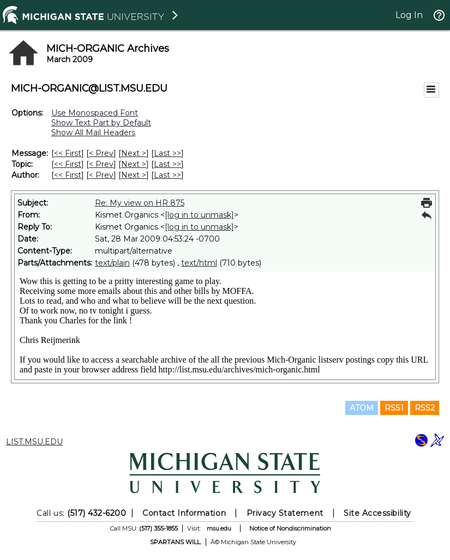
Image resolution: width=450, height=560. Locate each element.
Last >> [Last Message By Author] (167, 175)
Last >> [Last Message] (167, 153)
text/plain (112, 263)
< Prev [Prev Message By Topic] (101, 164)
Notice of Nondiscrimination (290, 528)
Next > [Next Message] (133, 153)
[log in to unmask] (199, 215)
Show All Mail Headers (93, 132)
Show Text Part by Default (101, 123)
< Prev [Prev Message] (101, 153)
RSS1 (394, 408)
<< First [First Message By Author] (67, 175)
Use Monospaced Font (94, 113)
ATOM (362, 408)
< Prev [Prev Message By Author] (101, 175)
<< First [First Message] (67, 153)
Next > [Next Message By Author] (133, 175)
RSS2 (425, 408)
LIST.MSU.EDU (34, 442)
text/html (199, 263)
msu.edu (219, 528)
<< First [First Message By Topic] (67, 164)
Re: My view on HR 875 (139, 203)
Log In (409, 15)
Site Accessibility (377, 513)
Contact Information (184, 513)
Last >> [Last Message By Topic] (167, 164)
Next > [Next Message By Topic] (133, 164)
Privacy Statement (285, 513)
